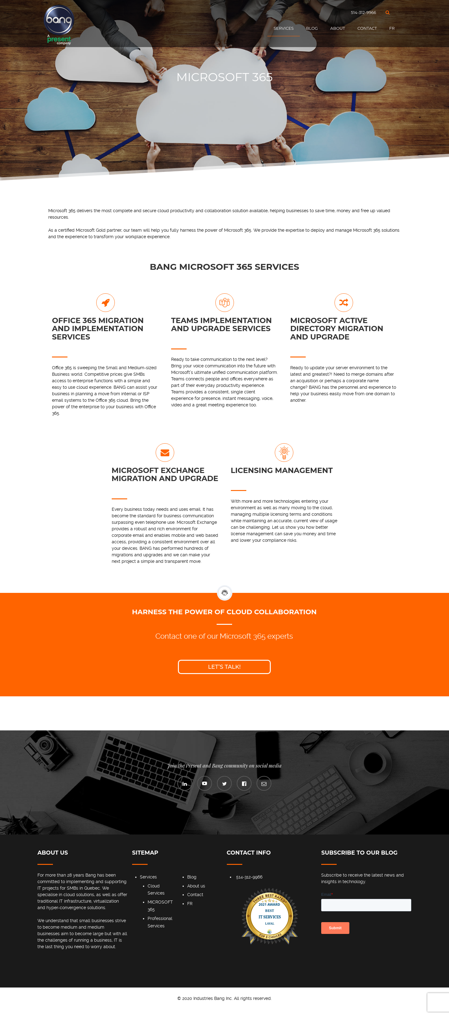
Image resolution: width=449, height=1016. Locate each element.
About (337, 28)
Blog (312, 28)
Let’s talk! (224, 666)
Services (284, 28)
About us (196, 885)
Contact (367, 28)
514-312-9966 (363, 12)
